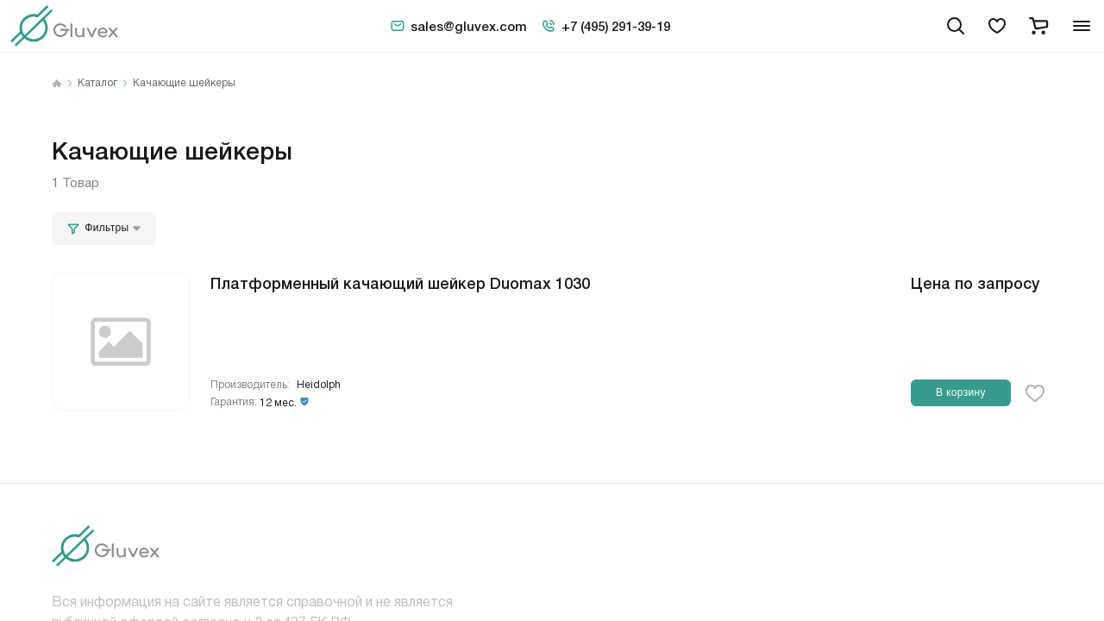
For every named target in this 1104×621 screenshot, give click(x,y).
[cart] (1038, 26)
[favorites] (997, 26)
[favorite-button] (1035, 393)
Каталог (97, 83)
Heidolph (319, 385)
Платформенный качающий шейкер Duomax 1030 (400, 282)
